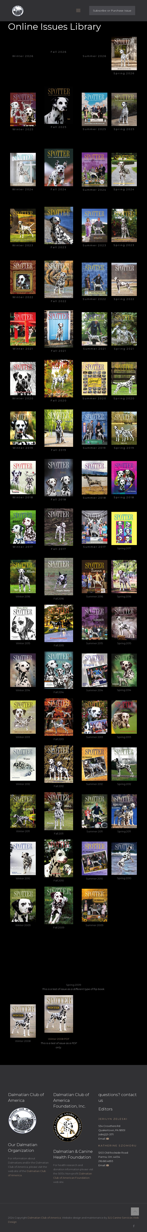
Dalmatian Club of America (44, 1217)
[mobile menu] (78, 10)
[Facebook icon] (133, 1226)
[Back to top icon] (135, 1211)
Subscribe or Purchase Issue (112, 10)
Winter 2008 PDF (58, 1038)
